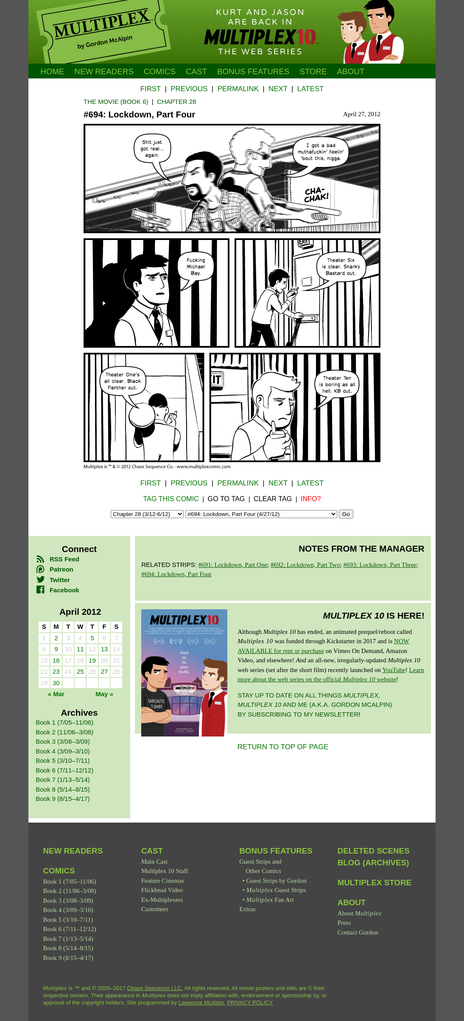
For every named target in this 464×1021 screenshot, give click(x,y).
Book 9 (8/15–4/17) (63, 798)
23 (56, 671)
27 (104, 671)
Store (313, 71)
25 (80, 671)
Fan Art (270, 899)
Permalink (237, 89)
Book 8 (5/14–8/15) (63, 789)
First (150, 89)
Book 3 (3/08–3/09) (63, 741)
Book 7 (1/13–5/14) (63, 779)
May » (104, 693)
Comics (160, 71)
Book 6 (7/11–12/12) (64, 770)
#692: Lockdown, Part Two (305, 564)
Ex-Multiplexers (162, 899)
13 (104, 649)
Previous (189, 89)
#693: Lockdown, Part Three (380, 564)
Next (278, 89)
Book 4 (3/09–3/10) (63, 751)
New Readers (104, 71)
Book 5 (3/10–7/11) (63, 760)
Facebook (57, 590)
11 (80, 649)
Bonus (253, 71)
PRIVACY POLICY (250, 1002)
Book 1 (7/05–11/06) (64, 722)
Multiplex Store (374, 882)
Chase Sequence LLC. (155, 988)
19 (92, 660)
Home (52, 71)
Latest (310, 89)
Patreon (54, 569)
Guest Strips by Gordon (276, 880)
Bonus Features (276, 850)
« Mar (56, 693)
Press (344, 922)
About (351, 71)
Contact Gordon (358, 932)
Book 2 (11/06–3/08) (64, 732)
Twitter (53, 579)
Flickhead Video (162, 890)
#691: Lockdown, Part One (232, 564)
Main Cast (154, 861)
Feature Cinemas (162, 880)
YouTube (393, 670)
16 (56, 660)
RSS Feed (57, 559)
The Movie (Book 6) (116, 101)
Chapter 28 (176, 101)
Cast (196, 71)
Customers (154, 909)
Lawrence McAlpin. (202, 1002)
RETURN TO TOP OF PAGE (283, 747)
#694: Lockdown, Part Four (176, 574)
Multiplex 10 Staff (164, 871)
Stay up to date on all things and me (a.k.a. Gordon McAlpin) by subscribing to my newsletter (315, 705)
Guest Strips (276, 890)
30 (56, 682)
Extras (247, 909)
